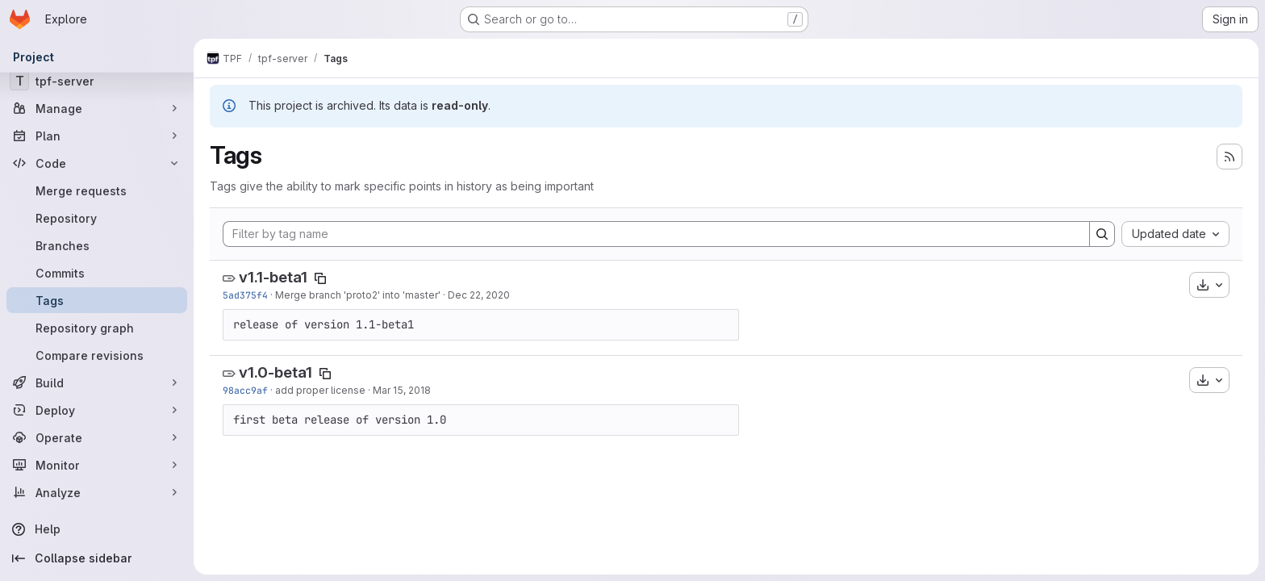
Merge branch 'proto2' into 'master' (357, 295)
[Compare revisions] (96, 355)
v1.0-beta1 (275, 372)
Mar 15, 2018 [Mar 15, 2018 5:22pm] (402, 390)
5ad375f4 (245, 295)
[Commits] (96, 273)
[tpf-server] (96, 81)
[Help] (96, 529)
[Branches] (96, 245)
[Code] (96, 163)
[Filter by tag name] (656, 234)
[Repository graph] (96, 328)
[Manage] (96, 108)
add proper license (320, 390)
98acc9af (245, 390)
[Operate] (96, 437)
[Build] (96, 382)
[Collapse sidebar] (96, 558)
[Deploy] (96, 410)
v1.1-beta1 (273, 277)
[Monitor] (96, 465)
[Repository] (96, 218)
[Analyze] (96, 492)
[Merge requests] (96, 190)
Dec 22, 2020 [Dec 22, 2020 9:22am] (479, 295)
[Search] (1102, 234)
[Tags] (96, 300)
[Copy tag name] (320, 278)
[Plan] (96, 135)
